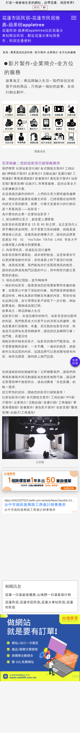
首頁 (5, 52)
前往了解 (40, 7)
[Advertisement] (40, 546)
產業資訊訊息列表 (21, 52)
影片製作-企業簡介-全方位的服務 (55, 52)
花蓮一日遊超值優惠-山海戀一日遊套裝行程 (38, 594)
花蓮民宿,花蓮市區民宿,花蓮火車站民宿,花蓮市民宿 (39, 604)
